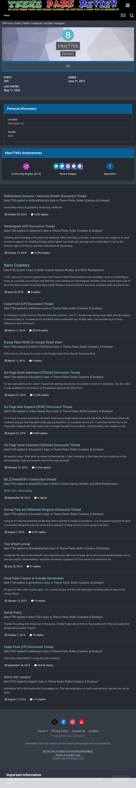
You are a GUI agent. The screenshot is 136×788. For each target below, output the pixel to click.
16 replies (38, 600)
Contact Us (78, 731)
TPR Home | (8, 23)
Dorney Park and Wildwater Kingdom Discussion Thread (42, 509)
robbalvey (34, 230)
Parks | (19, 23)
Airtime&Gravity (38, 200)
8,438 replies (38, 433)
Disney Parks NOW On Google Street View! (33, 342)
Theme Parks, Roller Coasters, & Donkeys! (84, 200)
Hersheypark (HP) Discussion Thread (29, 226)
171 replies (38, 699)
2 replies (34, 292)
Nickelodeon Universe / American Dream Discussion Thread (45, 196)
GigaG (32, 681)
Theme (42, 731)
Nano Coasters (17, 265)
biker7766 (10, 200)
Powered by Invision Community (68, 736)
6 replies (40, 497)
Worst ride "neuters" (17, 677)
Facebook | (37, 23)
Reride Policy (13, 612)
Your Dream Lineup (17, 544)
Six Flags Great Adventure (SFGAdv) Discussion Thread (42, 372)
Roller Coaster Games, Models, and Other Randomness (70, 270)
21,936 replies (39, 395)
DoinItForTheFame (40, 346)
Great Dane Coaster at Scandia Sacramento (34, 578)
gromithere (35, 582)
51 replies (34, 566)
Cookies (94, 731)
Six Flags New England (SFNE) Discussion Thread (38, 407)
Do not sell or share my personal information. (68, 751)
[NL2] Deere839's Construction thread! (30, 479)
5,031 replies (37, 532)
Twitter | (27, 23)
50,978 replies (38, 330)
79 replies (37, 635)
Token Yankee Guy (39, 411)
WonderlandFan (38, 548)
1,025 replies (39, 214)
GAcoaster (35, 376)
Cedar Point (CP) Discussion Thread (28, 304)
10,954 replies (40, 252)
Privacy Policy (60, 731)
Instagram (59, 23)
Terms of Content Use (68, 754)
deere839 (34, 483)
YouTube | (48, 23)
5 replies (35, 360)
